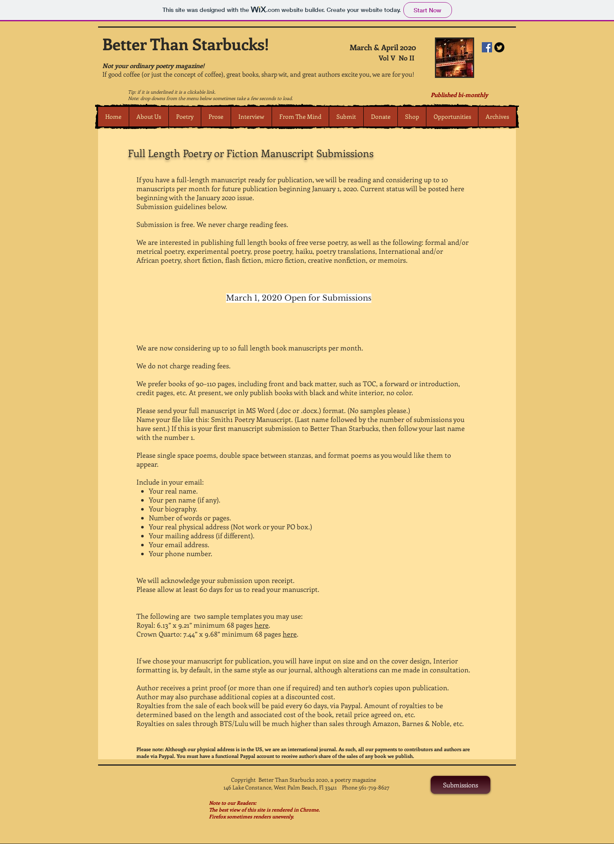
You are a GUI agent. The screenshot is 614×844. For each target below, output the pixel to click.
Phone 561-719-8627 (365, 787)
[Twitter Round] (499, 47)
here (262, 624)
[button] (184, 116)
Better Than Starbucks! (185, 44)
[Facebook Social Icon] (487, 47)
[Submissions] (460, 785)
